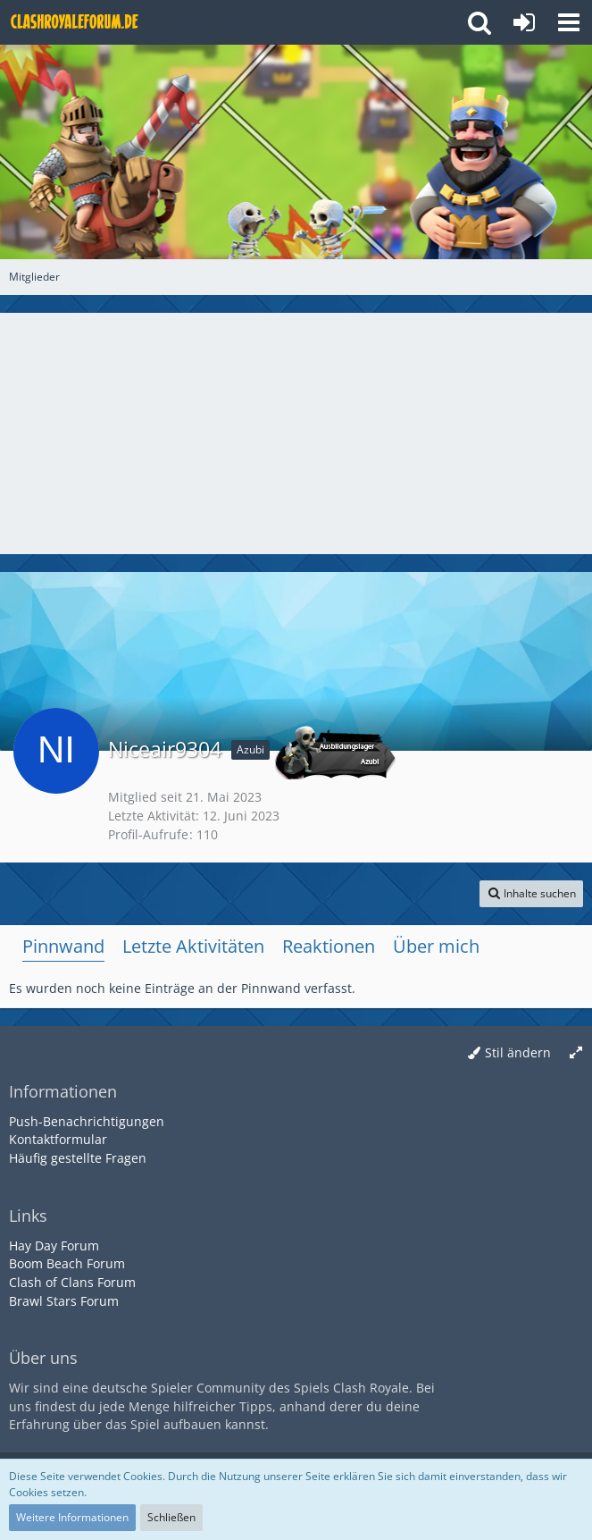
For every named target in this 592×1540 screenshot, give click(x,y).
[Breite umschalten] (576, 1053)
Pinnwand (63, 946)
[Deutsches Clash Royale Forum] (75, 22)
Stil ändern (518, 1052)
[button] (569, 22)
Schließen (171, 1517)
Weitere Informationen (72, 1517)
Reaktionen (328, 946)
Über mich (436, 946)
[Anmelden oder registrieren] (524, 22)
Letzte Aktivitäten (193, 946)
